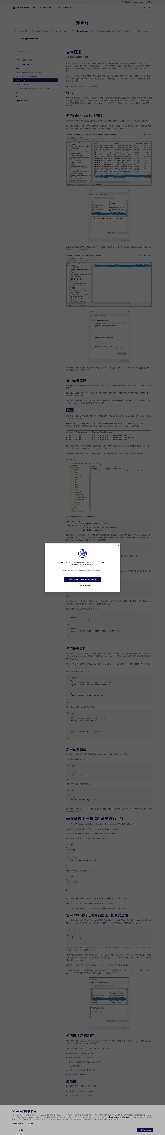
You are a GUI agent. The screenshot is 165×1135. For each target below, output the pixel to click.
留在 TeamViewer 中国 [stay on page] (82, 585)
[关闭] (118, 545)
